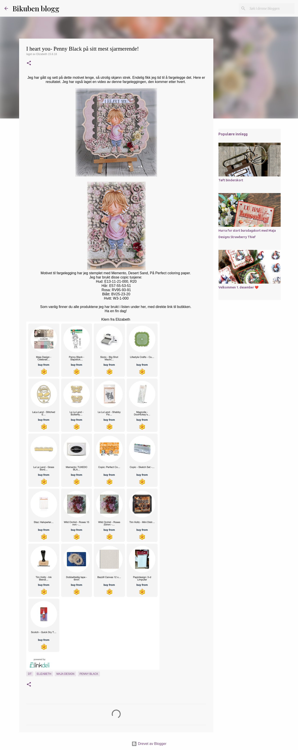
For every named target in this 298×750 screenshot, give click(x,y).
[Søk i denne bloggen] (271, 8)
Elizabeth (44, 673)
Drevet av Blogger (149, 744)
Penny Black (89, 673)
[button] (29, 63)
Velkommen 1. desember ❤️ (238, 287)
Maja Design (65, 673)
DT (30, 673)
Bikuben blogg (35, 8)
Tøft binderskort (230, 180)
